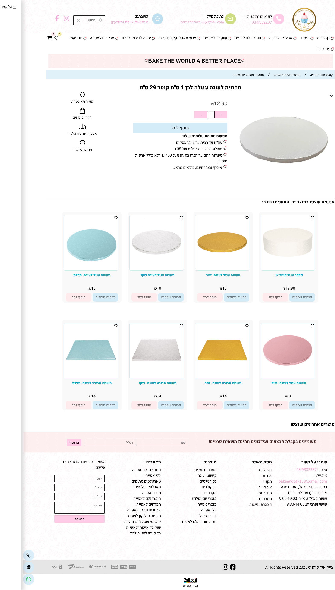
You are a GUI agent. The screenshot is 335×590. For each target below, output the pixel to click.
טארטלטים (185, 481)
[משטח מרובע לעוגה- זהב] (199, 376)
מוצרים (187, 462)
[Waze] (5, 567)
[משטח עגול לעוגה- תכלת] (68, 268)
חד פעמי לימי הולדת (122, 533)
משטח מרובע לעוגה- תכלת (69, 383)
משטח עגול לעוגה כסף (135, 275)
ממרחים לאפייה (125, 504)
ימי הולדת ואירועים (113, 38)
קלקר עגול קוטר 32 (266, 275)
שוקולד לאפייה (192, 38)
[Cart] (26, 38)
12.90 (197, 103)
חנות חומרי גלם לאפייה (176, 522)
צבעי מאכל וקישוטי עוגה (154, 38)
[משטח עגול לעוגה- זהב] (199, 268)
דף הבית (300, 38)
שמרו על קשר (291, 462)
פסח (281, 38)
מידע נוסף (241, 493)
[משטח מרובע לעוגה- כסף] (134, 376)
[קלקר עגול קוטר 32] (265, 268)
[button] (252, 297)
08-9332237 (239, 22)
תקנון (244, 481)
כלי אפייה (186, 510)
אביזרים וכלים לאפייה (121, 510)
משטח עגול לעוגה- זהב (200, 275)
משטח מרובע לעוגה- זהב (200, 383)
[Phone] (5, 555)
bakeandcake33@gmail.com (280, 481)
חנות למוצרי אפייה (123, 470)
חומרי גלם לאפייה (124, 499)
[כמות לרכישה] (188, 114)
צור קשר (300, 49)
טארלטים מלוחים (125, 487)
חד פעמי (53, 38)
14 (202, 396)
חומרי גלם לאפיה (225, 38)
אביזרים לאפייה (79, 38)
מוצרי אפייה (184, 504)
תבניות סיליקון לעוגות (121, 516)
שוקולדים (186, 487)
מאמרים (130, 462)
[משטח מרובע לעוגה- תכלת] (68, 376)
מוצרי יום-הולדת (181, 499)
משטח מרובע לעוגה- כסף (135, 383)
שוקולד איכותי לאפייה (120, 527)
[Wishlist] (33, 38)
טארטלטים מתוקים (123, 481)
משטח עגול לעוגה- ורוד (266, 383)
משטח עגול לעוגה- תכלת (69, 275)
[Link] (5, 579)
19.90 (267, 288)
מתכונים (242, 499)
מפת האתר (239, 462)
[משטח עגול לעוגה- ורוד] (265, 376)
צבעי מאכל (185, 516)
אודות (244, 476)
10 (202, 288)
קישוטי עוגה (184, 475)
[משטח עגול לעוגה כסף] (134, 268)
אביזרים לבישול (258, 38)
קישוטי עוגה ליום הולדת (119, 522)
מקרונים (187, 493)
